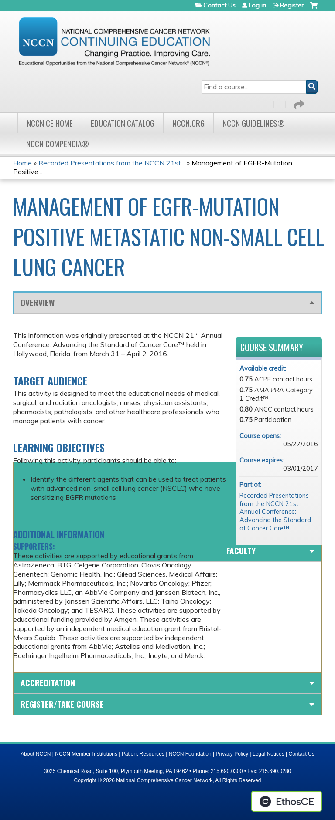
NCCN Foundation (190, 754)
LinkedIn (286, 103)
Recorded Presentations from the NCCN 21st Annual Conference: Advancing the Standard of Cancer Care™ (275, 512)
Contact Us (219, 5)
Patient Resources (143, 754)
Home (22, 163)
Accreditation (48, 682)
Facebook (274, 103)
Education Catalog (122, 123)
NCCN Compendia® (57, 143)
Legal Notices (268, 754)
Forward (298, 103)
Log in (257, 5)
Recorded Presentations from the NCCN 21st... (111, 163)
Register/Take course (62, 704)
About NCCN (36, 754)
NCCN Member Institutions (86, 754)
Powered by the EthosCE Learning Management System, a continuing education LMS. (286, 801)
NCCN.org (188, 123)
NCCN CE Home (50, 123)
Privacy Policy (232, 754)
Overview (38, 302)
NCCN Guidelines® (253, 123)
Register (292, 5)
